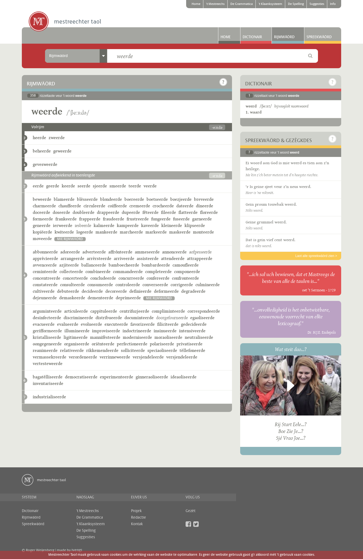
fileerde (168, 212)
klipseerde (195, 225)
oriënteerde (103, 344)
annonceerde (174, 252)
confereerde (158, 278)
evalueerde (67, 324)
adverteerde (94, 252)
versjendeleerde (148, 357)
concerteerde (75, 278)
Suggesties (317, 4)
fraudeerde (113, 219)
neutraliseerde (199, 337)
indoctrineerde (137, 331)
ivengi (77, 550)
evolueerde (91, 324)
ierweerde (62, 225)
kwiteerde (64, 232)
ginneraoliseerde (152, 377)
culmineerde (207, 285)
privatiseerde (190, 344)
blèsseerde (87, 199)
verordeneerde (83, 357)
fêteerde (150, 212)
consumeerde (100, 285)
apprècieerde (45, 258)
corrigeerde (182, 285)
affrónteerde (120, 252)
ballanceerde (93, 265)
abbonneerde (45, 252)
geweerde (62, 151)
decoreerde (116, 291)
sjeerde (100, 186)
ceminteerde (45, 271)
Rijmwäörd (284, 37)
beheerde (42, 151)
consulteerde (72, 285)
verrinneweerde (115, 357)
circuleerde (94, 206)
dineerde (204, 206)
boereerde (134, 199)
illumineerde (77, 331)
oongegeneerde (47, 344)
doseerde (61, 212)
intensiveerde (192, 331)
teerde (135, 186)
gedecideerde (194, 324)
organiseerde (76, 344)
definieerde (140, 291)
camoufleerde (185, 265)
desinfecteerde (47, 318)
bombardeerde (156, 265)
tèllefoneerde (192, 350)
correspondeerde (204, 311)
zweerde (57, 137)
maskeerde (180, 232)
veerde (150, 186)
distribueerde (109, 318)
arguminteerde (47, 311)
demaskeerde (72, 298)
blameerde (64, 199)
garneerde (202, 219)
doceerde (41, 212)
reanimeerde (45, 350)
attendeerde (173, 258)
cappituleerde (103, 311)
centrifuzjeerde (134, 311)
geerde (52, 186)
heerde (39, 137)
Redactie (138, 517)
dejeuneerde (45, 298)
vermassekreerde (49, 357)
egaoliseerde (202, 318)
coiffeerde (117, 206)
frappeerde (89, 219)
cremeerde (139, 206)
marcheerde (131, 232)
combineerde (98, 271)
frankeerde (66, 219)
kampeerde (128, 225)
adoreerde (70, 252)
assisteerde (148, 258)
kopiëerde (42, 232)
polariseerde (162, 344)
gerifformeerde (47, 331)
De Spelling (296, 4)
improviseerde (106, 331)
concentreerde (46, 278)
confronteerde (185, 278)
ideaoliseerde (184, 377)
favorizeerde (142, 324)
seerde (84, 186)
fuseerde (181, 219)
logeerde (84, 232)
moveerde (42, 238)
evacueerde (44, 324)
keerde (68, 186)
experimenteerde (116, 377)
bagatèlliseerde (48, 377)
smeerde (117, 186)
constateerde (45, 285)
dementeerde (100, 298)
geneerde (41, 225)
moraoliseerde (168, 337)
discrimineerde (78, 318)
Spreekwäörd (319, 37)
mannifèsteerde (105, 337)
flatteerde (188, 212)
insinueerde (165, 331)
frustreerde (138, 219)
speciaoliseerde (162, 350)
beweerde (42, 199)
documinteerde (139, 318)
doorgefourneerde (172, 318)
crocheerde (163, 206)
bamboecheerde (124, 265)
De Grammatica (241, 4)
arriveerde (124, 258)
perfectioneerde (132, 344)
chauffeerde (69, 206)
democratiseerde (81, 377)
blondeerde (111, 199)
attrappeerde (199, 258)
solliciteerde (133, 350)
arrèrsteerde (99, 258)
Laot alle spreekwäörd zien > (316, 256)
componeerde (187, 271)
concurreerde (131, 278)
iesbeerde (83, 225)
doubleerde (83, 212)
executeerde (116, 324)
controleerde (127, 285)
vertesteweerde (48, 363)
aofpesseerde (200, 252)
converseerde (155, 285)
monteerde (203, 232)
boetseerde (157, 199)
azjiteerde (69, 265)
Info (333, 4)
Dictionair (252, 37)
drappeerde (108, 212)
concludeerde (103, 278)
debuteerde (68, 291)
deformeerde (166, 291)
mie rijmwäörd (70, 239)
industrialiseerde (49, 397)
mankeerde (106, 232)
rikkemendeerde (102, 350)
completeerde (158, 271)
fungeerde (161, 219)
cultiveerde (44, 291)
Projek (136, 511)
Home (196, 4)
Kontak (137, 524)
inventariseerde (48, 383)
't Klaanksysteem (270, 4)
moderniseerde (137, 337)
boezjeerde (181, 199)
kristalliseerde (47, 337)
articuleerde (76, 311)
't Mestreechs (215, 4)
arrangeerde (72, 258)
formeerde (43, 219)
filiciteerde (167, 324)
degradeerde (193, 291)
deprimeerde (128, 298)
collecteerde (71, 271)
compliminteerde (168, 311)
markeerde (156, 232)
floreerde (209, 212)
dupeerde (131, 212)
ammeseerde (147, 252)
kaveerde (150, 225)
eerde (38, 186)
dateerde (185, 206)
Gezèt (190, 511)
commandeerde (128, 271)
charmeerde (44, 206)
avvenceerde (45, 265)
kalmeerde (104, 225)
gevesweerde (45, 164)
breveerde (204, 199)
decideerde (92, 291)
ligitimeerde (76, 337)
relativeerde (72, 350)
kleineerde (171, 225)
